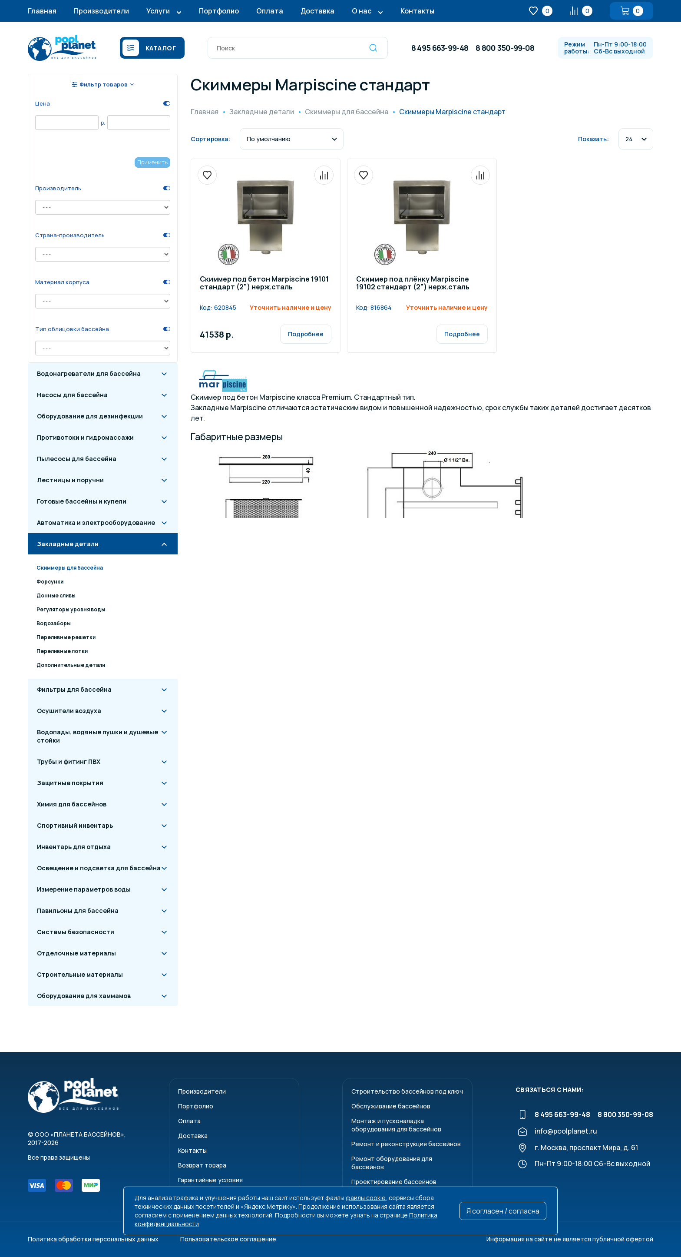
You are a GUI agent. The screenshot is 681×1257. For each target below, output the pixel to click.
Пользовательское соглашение (228, 1239)
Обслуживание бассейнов (390, 1106)
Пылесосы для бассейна (76, 458)
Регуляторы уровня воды (70, 609)
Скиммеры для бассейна (69, 567)
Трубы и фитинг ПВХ (68, 761)
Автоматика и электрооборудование (96, 522)
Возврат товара (202, 1165)
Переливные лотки (62, 651)
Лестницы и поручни (70, 480)
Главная (42, 11)
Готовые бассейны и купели (81, 501)
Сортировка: (210, 139)
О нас (361, 11)
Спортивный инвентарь (75, 825)
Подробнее (306, 334)
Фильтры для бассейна (74, 689)
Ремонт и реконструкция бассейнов (406, 1144)
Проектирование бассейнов (393, 1181)
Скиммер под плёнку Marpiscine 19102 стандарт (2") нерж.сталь (412, 283)
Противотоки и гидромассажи (85, 437)
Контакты (417, 11)
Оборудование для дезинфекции (90, 416)
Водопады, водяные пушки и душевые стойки (97, 736)
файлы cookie (366, 1198)
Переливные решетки (66, 637)
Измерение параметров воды (84, 889)
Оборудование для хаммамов (84, 996)
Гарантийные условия (210, 1180)
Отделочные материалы (76, 953)
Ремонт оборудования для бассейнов (391, 1162)
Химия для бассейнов (71, 804)
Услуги (158, 11)
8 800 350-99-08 (505, 48)
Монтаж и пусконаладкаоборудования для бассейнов (396, 1125)
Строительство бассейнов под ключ (407, 1091)
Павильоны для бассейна (78, 910)
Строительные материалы (80, 974)
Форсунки (49, 581)
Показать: (593, 139)
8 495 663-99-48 (439, 48)
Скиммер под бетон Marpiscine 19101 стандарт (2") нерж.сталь (264, 283)
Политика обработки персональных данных (93, 1239)
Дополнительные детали (70, 665)
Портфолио (219, 11)
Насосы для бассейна (72, 395)
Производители (101, 11)
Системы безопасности (75, 932)
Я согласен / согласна (502, 1211)
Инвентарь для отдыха (74, 846)
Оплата (269, 11)
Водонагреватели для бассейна (89, 373)
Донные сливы (56, 595)
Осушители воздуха (69, 710)
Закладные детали (68, 544)
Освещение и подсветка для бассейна (99, 868)
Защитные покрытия (70, 783)
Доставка (317, 11)
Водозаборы (53, 623)
